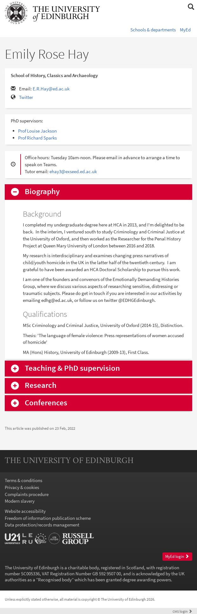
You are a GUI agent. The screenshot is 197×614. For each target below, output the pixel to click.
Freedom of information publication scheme (48, 518)
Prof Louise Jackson (37, 131)
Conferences (46, 403)
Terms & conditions (23, 480)
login (182, 611)
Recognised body (55, 580)
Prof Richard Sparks (37, 138)
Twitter (26, 97)
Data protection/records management (42, 525)
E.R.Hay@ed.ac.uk (51, 89)
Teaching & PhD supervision (72, 368)
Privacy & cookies (22, 487)
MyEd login (177, 556)
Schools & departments (153, 30)
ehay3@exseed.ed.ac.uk (73, 171)
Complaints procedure (27, 494)
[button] (191, 7)
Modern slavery (20, 501)
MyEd (185, 30)
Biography (42, 191)
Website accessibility (25, 511)
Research (40, 385)
